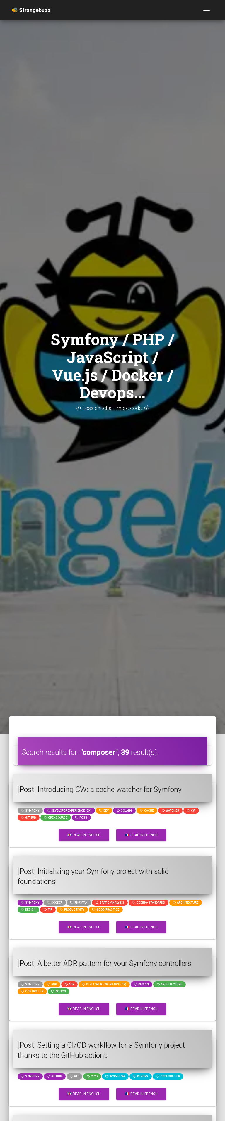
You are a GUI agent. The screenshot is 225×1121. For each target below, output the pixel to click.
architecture (185, 902)
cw (191, 810)
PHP (52, 984)
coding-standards (148, 902)
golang (124, 810)
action (58, 991)
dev (104, 810)
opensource (55, 817)
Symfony (30, 810)
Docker (54, 902)
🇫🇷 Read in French (141, 835)
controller (32, 991)
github (28, 817)
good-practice (105, 909)
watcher (170, 810)
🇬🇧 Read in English (83, 835)
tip (48, 909)
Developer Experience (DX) (69, 810)
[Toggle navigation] (207, 10)
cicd (92, 1076)
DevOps (140, 1076)
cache (147, 810)
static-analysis (110, 902)
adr (69, 984)
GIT (74, 1076)
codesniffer (168, 1076)
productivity (72, 909)
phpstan (79, 902)
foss (81, 817)
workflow (115, 1076)
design (28, 909)
